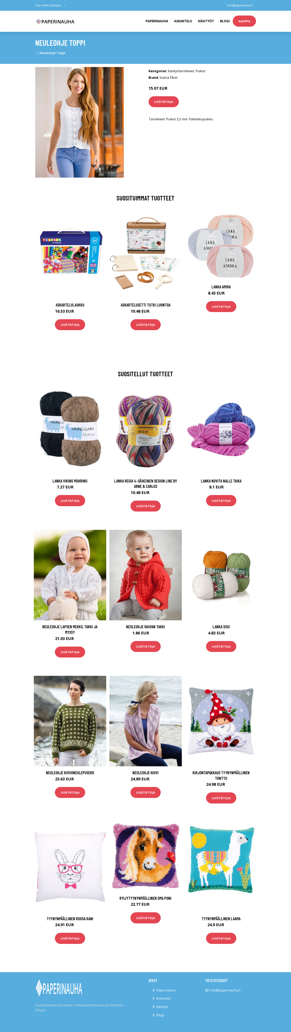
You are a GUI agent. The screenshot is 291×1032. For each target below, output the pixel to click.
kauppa (244, 21)
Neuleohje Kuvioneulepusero (70, 772)
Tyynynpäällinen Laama (221, 918)
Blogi (225, 21)
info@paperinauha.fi (240, 5)
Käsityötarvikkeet (181, 71)
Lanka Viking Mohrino (70, 480)
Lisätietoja (163, 102)
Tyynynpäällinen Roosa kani (70, 918)
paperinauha (157, 21)
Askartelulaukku (70, 304)
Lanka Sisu (221, 626)
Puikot (200, 71)
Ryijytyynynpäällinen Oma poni (145, 898)
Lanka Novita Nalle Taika (221, 480)
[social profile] (65, 5)
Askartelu (183, 21)
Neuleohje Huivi (145, 772)
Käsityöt (206, 21)
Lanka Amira (221, 286)
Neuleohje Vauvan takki (145, 626)
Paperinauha (165, 990)
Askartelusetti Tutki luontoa (145, 304)
